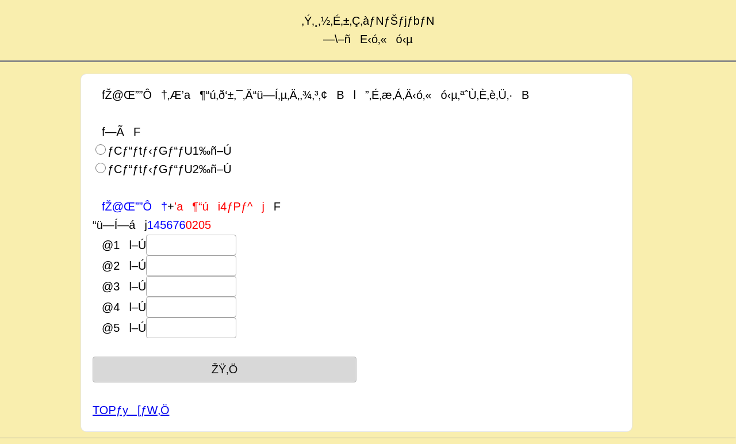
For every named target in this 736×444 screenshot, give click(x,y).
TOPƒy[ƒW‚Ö (131, 410)
